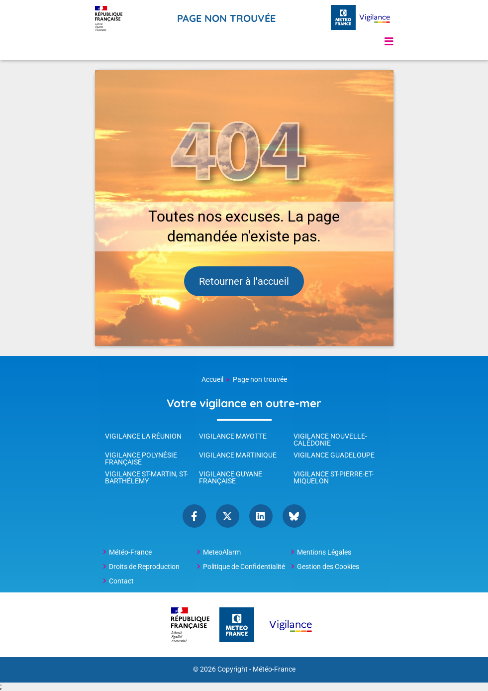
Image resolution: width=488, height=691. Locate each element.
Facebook (194, 516)
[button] (389, 41)
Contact (121, 580)
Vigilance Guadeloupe (334, 455)
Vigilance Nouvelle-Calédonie (330, 440)
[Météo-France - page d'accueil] (343, 18)
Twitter (227, 516)
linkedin (261, 516)
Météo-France (130, 552)
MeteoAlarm (222, 552)
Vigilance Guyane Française (230, 477)
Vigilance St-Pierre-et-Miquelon (333, 477)
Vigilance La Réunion (143, 436)
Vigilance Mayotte (233, 436)
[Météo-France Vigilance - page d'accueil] (374, 18)
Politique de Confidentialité (244, 566)
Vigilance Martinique (238, 455)
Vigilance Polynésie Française (141, 458)
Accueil (212, 379)
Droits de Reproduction (144, 566)
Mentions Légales (324, 552)
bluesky (294, 516)
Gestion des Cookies (328, 566)
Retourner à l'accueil (244, 281)
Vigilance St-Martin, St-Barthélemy (146, 477)
